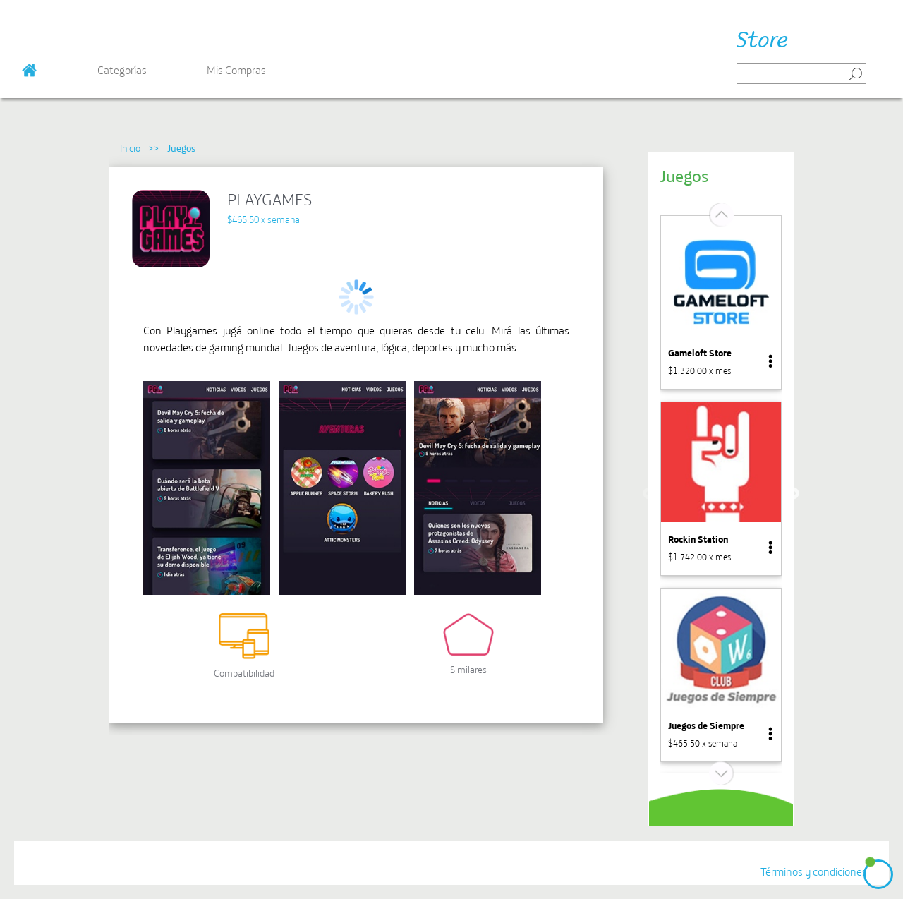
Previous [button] (649, 494)
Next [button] (793, 494)
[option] (721, 302)
